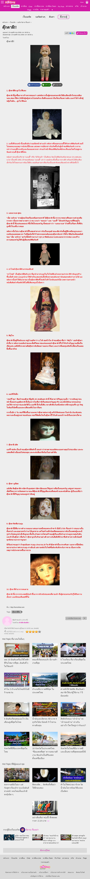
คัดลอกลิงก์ (82, 32)
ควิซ (76, 6)
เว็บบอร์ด (15, 6)
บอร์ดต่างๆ (40, 15)
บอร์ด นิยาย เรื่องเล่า (23, 21)
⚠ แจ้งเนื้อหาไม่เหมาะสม (73, 617)
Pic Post (61, 6)
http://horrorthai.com (17, 606)
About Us (71, 871)
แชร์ (70, 32)
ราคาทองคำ (44, 9)
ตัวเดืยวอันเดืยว (24, 621)
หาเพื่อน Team (51, 6)
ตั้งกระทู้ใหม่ (45, 849)
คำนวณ (83, 6)
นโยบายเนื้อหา (43, 871)
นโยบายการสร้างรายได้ (58, 871)
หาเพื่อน (24, 6)
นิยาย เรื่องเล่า (29, 828)
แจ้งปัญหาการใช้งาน (36, 875)
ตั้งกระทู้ (63, 15)
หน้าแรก (7, 6)
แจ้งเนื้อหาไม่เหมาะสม (53, 875)
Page (29, 10)
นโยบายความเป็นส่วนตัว (29, 871)
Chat (30, 6)
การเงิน (35, 9)
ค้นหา (51, 15)
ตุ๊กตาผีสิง (16, 610)
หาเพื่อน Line (39, 6)
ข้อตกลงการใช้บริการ (12, 871)
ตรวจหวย (69, 6)
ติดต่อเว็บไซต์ (80, 871)
